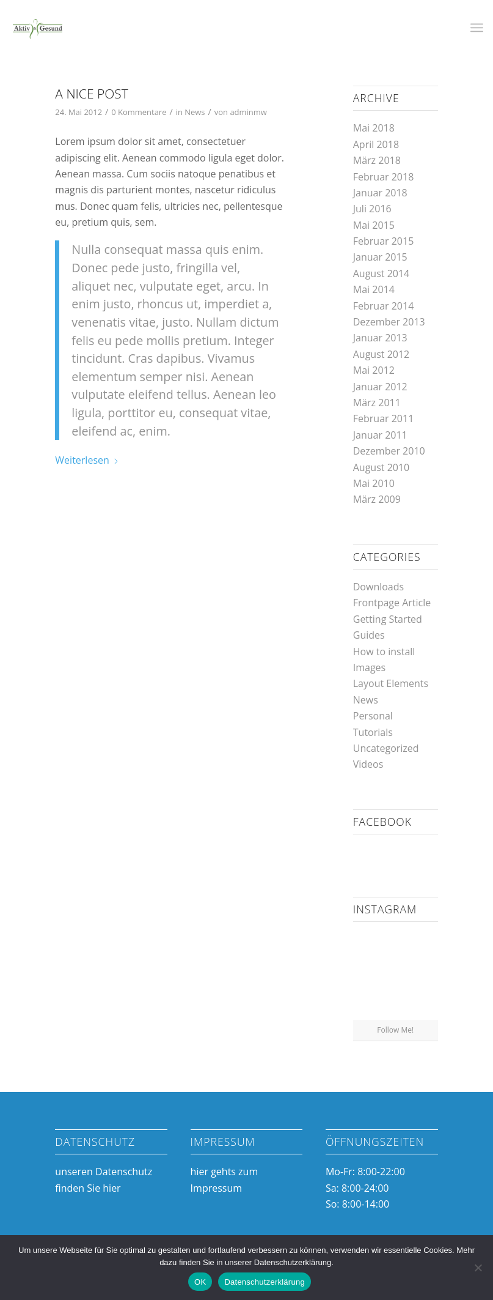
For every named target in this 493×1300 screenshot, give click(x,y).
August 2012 (381, 354)
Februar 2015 (383, 241)
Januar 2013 (380, 337)
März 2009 (377, 499)
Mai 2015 (374, 225)
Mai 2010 (374, 483)
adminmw (248, 111)
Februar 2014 (383, 306)
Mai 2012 (374, 370)
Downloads (378, 586)
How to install (384, 651)
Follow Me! (395, 1030)
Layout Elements (390, 683)
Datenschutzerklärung (264, 1282)
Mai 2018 (374, 128)
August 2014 (381, 273)
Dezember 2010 (389, 451)
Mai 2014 (374, 289)
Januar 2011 (380, 435)
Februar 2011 (383, 418)
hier (111, 1188)
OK (200, 1282)
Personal (373, 715)
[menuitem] (476, 27)
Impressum (216, 1188)
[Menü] (476, 27)
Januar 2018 (380, 192)
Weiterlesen (87, 460)
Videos (368, 764)
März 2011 (377, 402)
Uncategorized (386, 748)
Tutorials (373, 732)
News (194, 111)
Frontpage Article (392, 602)
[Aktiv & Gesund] (37, 27)
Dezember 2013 (389, 322)
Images (369, 667)
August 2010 (381, 467)
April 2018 (376, 144)
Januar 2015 (380, 257)
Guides (369, 635)
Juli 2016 (372, 208)
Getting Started (387, 619)
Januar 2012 (380, 386)
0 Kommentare (138, 111)
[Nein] (478, 1267)
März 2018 (377, 160)
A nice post (91, 93)
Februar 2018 (383, 177)
